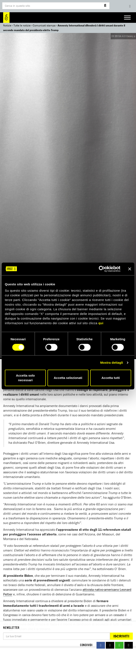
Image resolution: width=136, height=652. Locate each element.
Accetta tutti (110, 378)
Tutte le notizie (22, 25)
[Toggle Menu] (127, 17)
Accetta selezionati (68, 378)
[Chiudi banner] (129, 268)
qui (100, 323)
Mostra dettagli (111, 362)
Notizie (7, 25)
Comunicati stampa (44, 25)
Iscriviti (121, 636)
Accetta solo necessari (25, 378)
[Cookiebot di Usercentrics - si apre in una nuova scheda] (101, 269)
